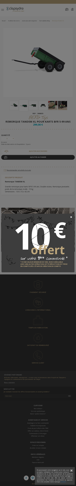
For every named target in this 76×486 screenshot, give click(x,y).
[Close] (71, 217)
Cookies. (63, 482)
